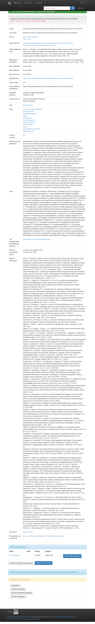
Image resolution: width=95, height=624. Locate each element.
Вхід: (81, 8)
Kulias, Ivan (27, 39)
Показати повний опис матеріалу (21, 563)
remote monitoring (29, 120)
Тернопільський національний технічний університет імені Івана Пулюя (48, 43)
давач (25, 116)
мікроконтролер (28, 131)
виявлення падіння (29, 113)
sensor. (25, 127)
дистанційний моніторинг (32, 129)
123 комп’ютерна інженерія (32, 109)
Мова (82, 3)
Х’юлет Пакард (20, 619)
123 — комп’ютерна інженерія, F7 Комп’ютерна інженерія (33, 11)
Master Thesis (28, 532)
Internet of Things (29, 122)
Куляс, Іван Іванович (30, 37)
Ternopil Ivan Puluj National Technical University (39, 45)
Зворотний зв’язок (33, 619)
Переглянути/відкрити (72, 556)
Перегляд (29, 3)
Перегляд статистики (43, 563)
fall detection (27, 118)
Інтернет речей (28, 111)
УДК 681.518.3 (28, 105)
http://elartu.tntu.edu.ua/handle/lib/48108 (36, 239)
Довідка (39, 3)
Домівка (18, 3)
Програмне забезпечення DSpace (19, 617)
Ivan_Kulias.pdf (14, 555)
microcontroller (28, 124)
